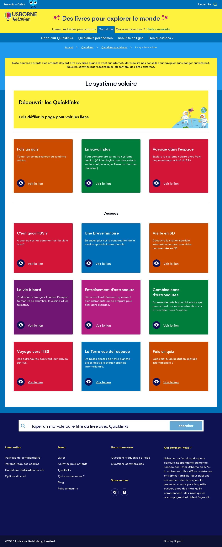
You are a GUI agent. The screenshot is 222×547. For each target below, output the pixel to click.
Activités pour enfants (72, 463)
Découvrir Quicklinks (57, 38)
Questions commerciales (127, 463)
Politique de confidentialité (22, 457)
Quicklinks (87, 47)
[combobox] (111, 426)
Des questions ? (161, 38)
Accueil (69, 47)
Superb (178, 541)
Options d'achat (15, 476)
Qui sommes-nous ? (71, 476)
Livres (62, 457)
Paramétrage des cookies (22, 463)
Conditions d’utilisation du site (25, 470)
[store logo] (111, 17)
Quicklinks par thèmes (95, 38)
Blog (61, 482)
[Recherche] (207, 4)
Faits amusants (68, 488)
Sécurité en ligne (131, 38)
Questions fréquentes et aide (130, 457)
